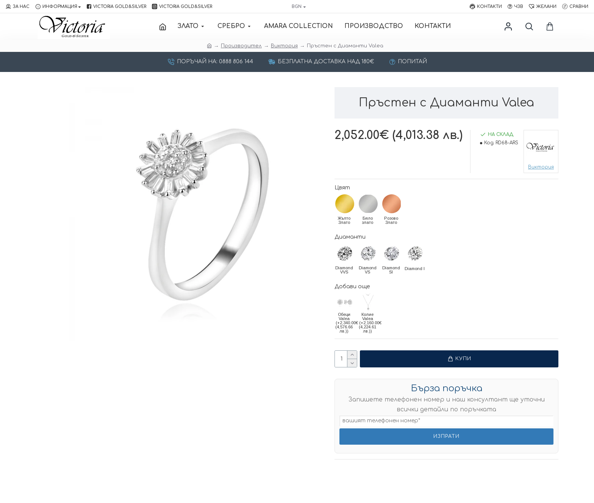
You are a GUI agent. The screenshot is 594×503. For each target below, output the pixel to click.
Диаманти (350, 237)
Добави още (352, 286)
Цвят (342, 188)
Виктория (284, 45)
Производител (241, 45)
